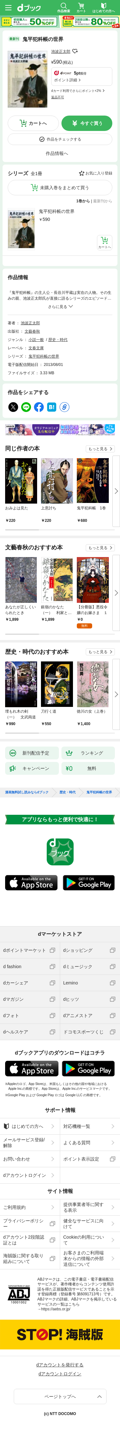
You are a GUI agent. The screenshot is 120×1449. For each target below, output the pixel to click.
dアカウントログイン (24, 1175)
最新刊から (102, 201)
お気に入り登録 (98, 173)
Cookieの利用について (83, 1239)
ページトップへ (60, 1396)
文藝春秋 (32, 331)
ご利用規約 (14, 1207)
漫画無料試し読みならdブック (27, 792)
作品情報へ (57, 153)
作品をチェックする (64, 139)
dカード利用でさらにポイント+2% (76, 91)
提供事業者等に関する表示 (83, 1207)
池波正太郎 (60, 51)
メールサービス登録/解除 (24, 1142)
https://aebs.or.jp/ (55, 1309)
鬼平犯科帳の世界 (57, 211)
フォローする (75, 51)
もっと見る (98, 449)
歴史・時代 (58, 339)
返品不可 (57, 97)
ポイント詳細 (65, 80)
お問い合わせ (16, 1159)
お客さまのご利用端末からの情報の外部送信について (83, 1258)
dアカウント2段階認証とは (23, 1239)
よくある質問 (76, 1142)
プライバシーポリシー (23, 1223)
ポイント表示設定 (81, 1159)
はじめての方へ (23, 1126)
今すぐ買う (91, 123)
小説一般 (36, 339)
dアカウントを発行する (60, 1364)
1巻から (83, 201)
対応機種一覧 (76, 1126)
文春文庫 (36, 348)
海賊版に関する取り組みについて (23, 1258)
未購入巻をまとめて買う (64, 187)
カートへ (38, 123)
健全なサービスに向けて (83, 1223)
